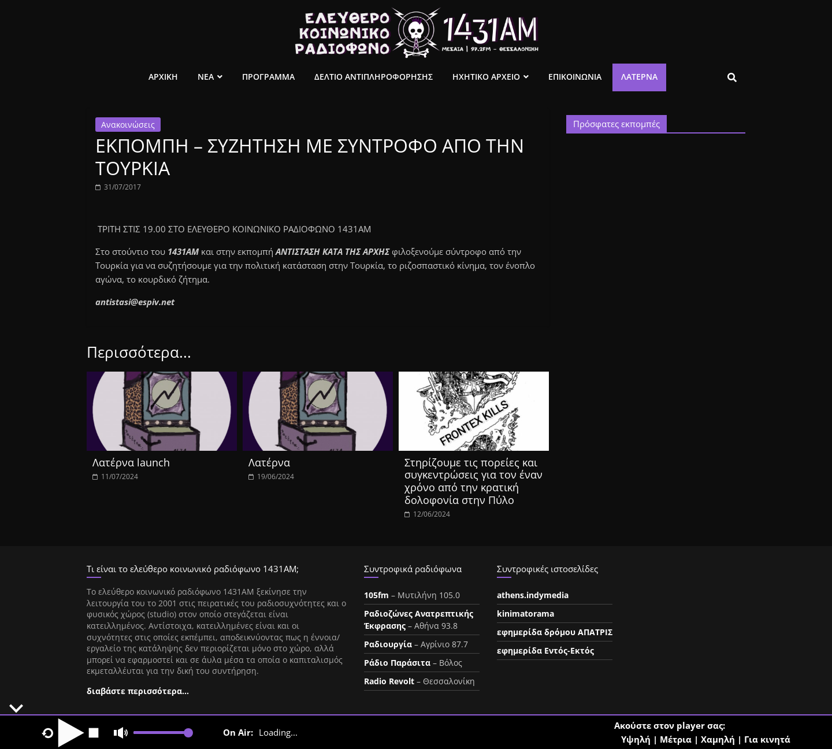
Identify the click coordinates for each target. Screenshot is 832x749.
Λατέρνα (639, 76)
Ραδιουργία (388, 644)
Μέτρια (676, 739)
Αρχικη (163, 76)
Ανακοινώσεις (128, 124)
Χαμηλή (718, 739)
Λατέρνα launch (131, 462)
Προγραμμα (268, 76)
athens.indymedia (533, 594)
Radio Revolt (389, 681)
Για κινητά (767, 739)
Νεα (206, 76)
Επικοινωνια (574, 76)
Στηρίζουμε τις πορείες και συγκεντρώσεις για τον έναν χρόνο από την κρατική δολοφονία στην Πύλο (473, 481)
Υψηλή (636, 739)
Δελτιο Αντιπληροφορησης (373, 76)
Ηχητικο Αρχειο (486, 76)
